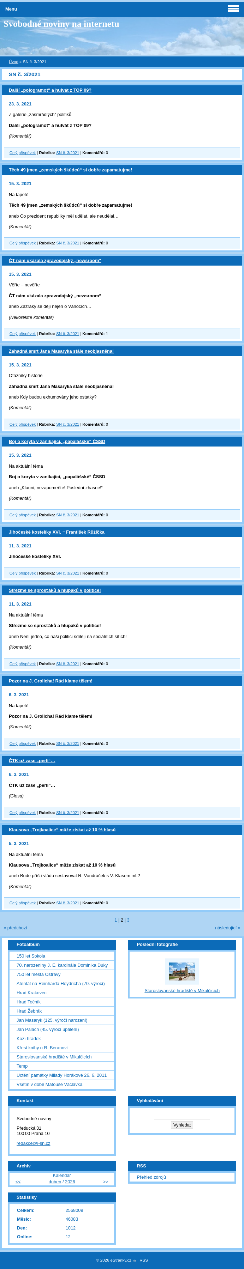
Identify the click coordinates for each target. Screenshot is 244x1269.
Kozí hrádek (29, 1038)
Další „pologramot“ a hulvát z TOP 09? (50, 90)
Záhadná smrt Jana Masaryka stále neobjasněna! (61, 351)
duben (55, 1181)
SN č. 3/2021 (67, 153)
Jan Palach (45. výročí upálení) (48, 1029)
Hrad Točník (29, 1001)
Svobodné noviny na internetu (61, 24)
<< (18, 1181)
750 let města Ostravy (38, 974)
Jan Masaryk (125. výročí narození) (52, 1020)
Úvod (13, 62)
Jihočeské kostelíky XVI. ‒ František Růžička (57, 532)
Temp (22, 1066)
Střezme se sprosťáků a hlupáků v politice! (55, 590)
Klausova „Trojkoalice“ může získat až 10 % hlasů (62, 829)
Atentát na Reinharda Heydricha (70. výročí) (61, 983)
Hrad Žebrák (29, 1011)
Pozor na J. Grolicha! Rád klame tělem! (51, 681)
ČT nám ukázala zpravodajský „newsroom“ (55, 260)
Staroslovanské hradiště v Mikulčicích (54, 1056)
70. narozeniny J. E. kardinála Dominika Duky (62, 965)
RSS (143, 1260)
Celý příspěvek (23, 153)
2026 (70, 1181)
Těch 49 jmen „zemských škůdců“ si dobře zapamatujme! (70, 169)
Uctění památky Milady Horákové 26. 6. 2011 (62, 1075)
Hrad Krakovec (32, 992)
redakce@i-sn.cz (33, 1143)
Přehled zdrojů (151, 1177)
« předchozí (15, 927)
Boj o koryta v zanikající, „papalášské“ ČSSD (57, 441)
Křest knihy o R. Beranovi (42, 1047)
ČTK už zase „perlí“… (32, 760)
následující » (227, 927)
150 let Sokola (31, 956)
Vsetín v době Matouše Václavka (49, 1084)
